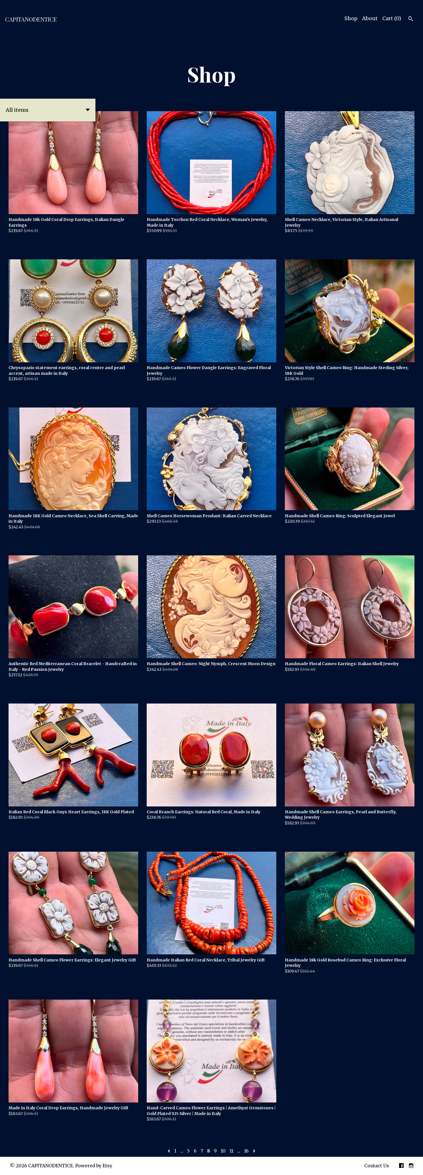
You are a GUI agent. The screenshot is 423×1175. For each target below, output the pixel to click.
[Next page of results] (254, 1151)
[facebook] (401, 1165)
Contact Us (376, 1165)
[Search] (410, 19)
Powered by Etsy (93, 1165)
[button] (47, 110)
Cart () (391, 18)
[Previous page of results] (169, 1151)
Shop (350, 18)
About (370, 18)
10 (223, 1151)
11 (231, 1151)
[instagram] (411, 1165)
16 (246, 1151)
